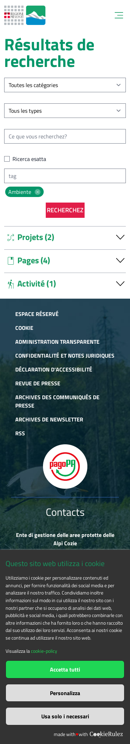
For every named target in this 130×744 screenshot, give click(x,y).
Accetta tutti (65, 669)
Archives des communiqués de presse (57, 401)
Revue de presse (37, 383)
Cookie (24, 328)
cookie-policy (44, 651)
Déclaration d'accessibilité (53, 369)
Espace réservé (37, 314)
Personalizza (65, 693)
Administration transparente (57, 341)
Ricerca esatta (29, 159)
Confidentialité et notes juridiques (64, 355)
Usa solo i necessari (65, 716)
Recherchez (65, 210)
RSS (20, 433)
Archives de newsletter (49, 419)
